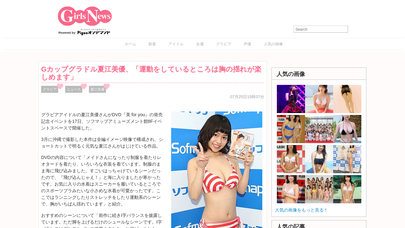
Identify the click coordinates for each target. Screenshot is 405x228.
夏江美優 (97, 89)
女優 (200, 44)
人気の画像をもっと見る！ (301, 209)
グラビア (223, 44)
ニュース (74, 89)
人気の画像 (273, 44)
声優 (247, 44)
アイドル (176, 44)
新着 (152, 44)
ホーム (130, 44)
